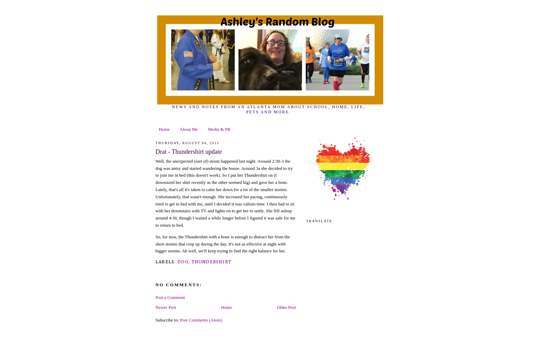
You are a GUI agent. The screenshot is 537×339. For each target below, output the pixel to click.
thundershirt (211, 261)
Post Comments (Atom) (201, 320)
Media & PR (219, 129)
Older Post (286, 307)
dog (183, 261)
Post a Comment (170, 297)
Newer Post (165, 307)
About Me (189, 129)
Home (164, 129)
